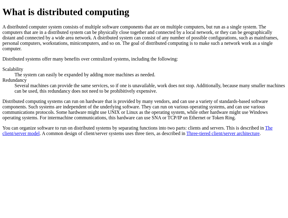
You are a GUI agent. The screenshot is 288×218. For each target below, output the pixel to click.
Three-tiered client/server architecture (223, 133)
